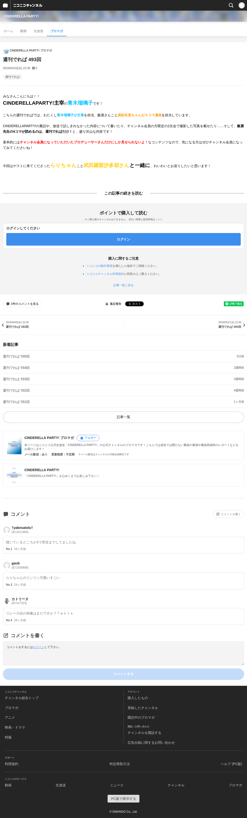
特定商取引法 (120, 764)
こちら (158, 219)
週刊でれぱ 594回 (16, 367)
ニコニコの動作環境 (99, 266)
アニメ (10, 717)
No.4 (9, 620)
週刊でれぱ (12, 76)
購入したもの (138, 698)
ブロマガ (56, 31)
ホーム (8, 31)
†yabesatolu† (22, 530)
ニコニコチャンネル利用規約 (105, 274)
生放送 (38, 31)
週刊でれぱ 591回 (16, 401)
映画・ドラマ (15, 727)
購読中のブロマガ (141, 717)
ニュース (117, 785)
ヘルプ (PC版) (231, 764)
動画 (23, 31)
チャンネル (176, 785)
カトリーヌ (20, 601)
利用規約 (11, 764)
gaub (20, 565)
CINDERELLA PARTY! (21, 16)
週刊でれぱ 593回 (16, 379)
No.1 (9, 549)
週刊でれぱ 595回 (16, 356)
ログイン (38, 647)
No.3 (9, 584)
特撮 (8, 737)
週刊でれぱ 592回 (16, 390)
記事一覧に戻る (123, 285)
